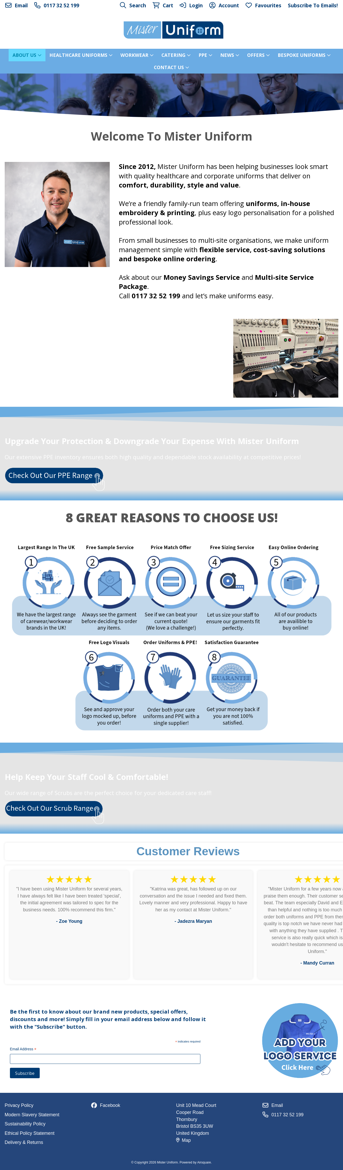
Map (183, 1140)
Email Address (23, 1050)
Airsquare (204, 1162)
